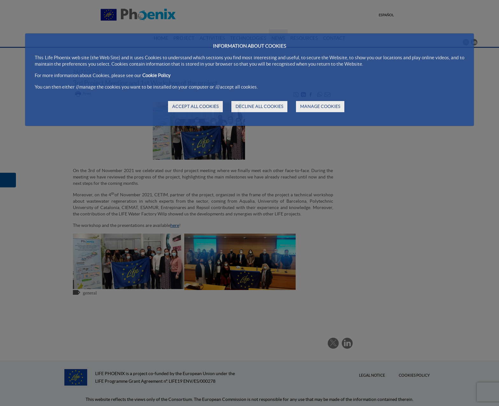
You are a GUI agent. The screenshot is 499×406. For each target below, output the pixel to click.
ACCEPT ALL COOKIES (195, 106)
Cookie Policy (156, 75)
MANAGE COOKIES (320, 106)
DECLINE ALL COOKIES (259, 106)
